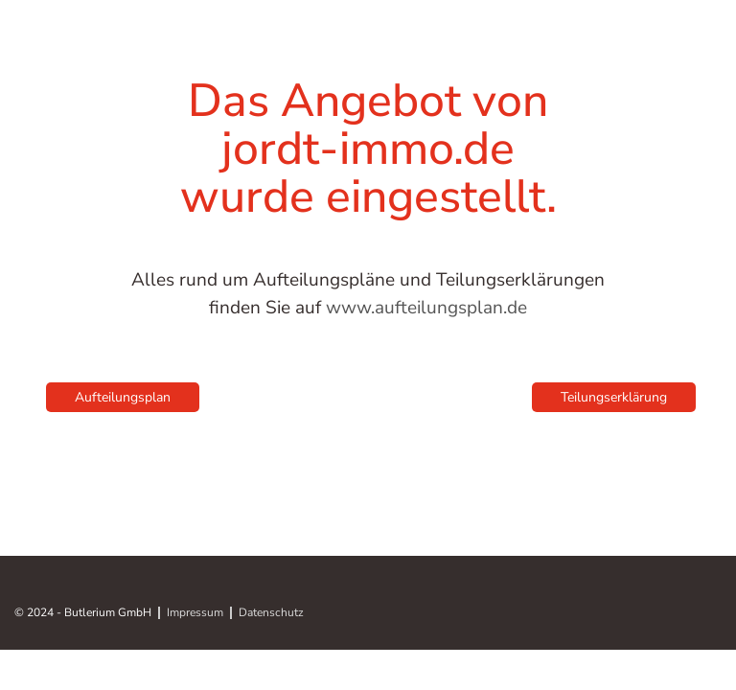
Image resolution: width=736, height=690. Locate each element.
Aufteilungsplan (123, 397)
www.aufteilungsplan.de (426, 307)
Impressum (195, 613)
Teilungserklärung (614, 397)
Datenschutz (271, 613)
